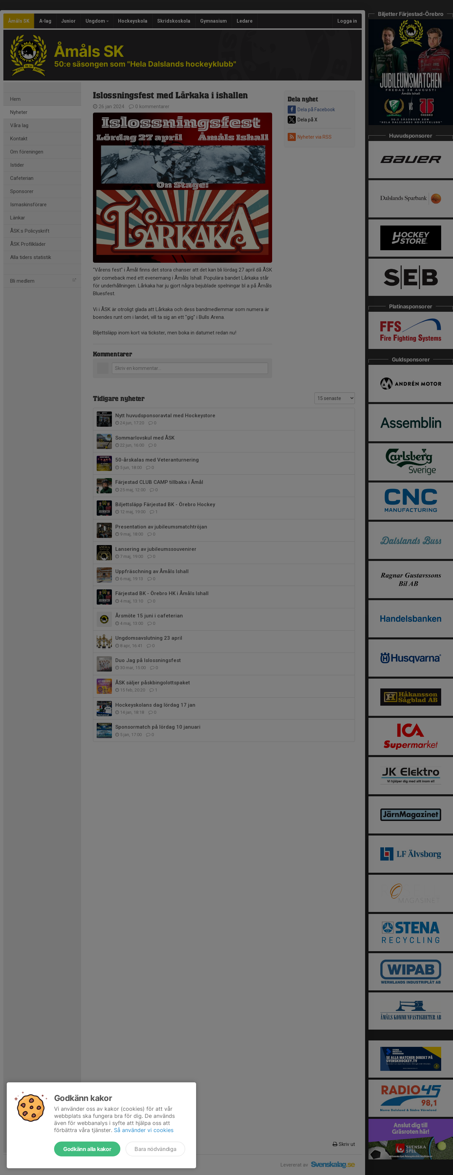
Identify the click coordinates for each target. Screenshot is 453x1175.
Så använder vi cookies (143, 1130)
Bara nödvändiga (155, 1149)
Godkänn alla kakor (87, 1149)
